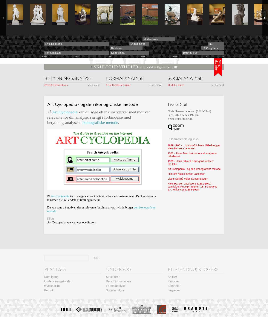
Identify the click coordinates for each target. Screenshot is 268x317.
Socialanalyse (185, 78)
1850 (110, 57)
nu (223, 57)
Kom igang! (51, 276)
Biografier (174, 285)
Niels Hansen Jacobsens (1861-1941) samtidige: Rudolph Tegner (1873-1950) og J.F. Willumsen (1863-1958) (193, 186)
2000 (208, 57)
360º (176, 127)
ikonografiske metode (100, 122)
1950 (175, 57)
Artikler (172, 276)
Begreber (174, 290)
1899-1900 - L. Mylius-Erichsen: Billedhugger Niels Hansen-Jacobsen (194, 147)
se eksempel (94, 84)
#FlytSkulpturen (176, 84)
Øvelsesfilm (52, 285)
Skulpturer (113, 276)
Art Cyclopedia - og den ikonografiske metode (194, 168)
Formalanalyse (125, 78)
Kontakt (49, 290)
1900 (142, 57)
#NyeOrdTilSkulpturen (56, 84)
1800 (77, 57)
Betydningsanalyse (68, 78)
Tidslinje (218, 67)
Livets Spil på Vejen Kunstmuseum (188, 178)
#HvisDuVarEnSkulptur (118, 84)
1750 (44, 57)
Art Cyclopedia (64, 112)
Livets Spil (177, 104)
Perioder (173, 281)
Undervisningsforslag (58, 281)
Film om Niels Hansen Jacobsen (186, 173)
